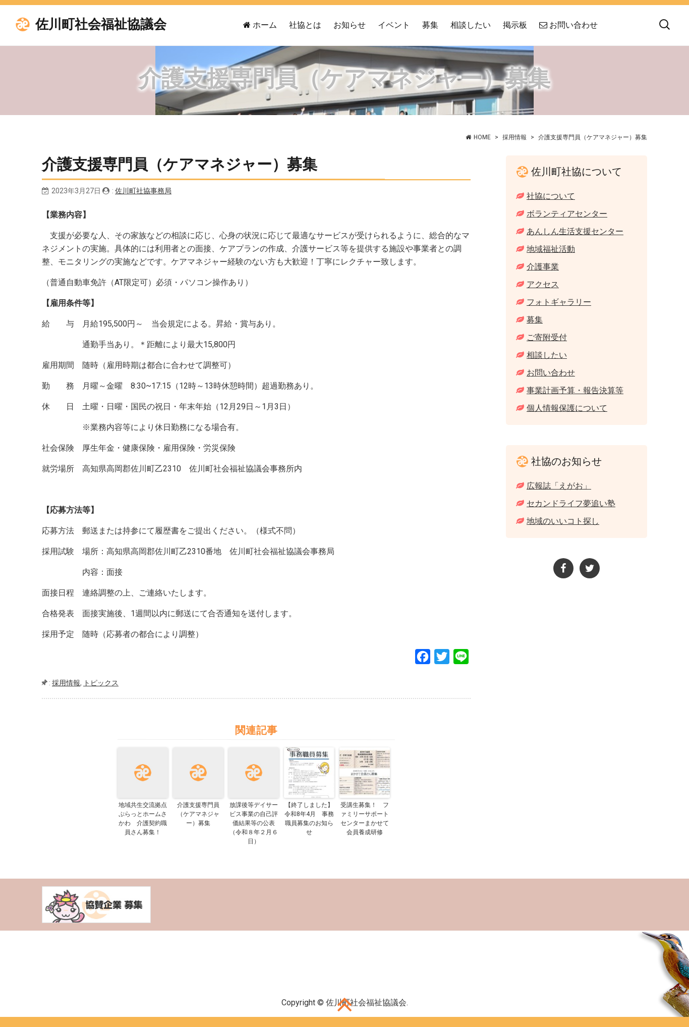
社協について (551, 196)
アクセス (543, 284)
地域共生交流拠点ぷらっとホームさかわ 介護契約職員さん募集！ (143, 818)
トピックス (101, 683)
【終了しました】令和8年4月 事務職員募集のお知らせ (309, 818)
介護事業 (543, 267)
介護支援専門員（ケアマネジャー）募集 (198, 814)
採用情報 (514, 137)
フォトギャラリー (559, 302)
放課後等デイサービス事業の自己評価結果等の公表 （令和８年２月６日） (254, 823)
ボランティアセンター (567, 214)
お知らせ (349, 25)
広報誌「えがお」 (559, 486)
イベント (394, 25)
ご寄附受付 (547, 337)
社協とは (305, 25)
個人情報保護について (567, 408)
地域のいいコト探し (563, 521)
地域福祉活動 (551, 249)
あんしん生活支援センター (575, 231)
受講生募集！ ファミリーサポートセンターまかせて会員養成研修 (364, 818)
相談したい (470, 25)
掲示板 (515, 25)
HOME (482, 137)
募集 (430, 25)
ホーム (260, 25)
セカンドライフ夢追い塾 (571, 503)
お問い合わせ (568, 25)
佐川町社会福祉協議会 (100, 24)
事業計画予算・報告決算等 (575, 390)
